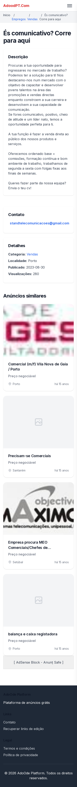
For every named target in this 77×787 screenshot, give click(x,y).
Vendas (32, 19)
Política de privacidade (20, 755)
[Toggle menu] (70, 6)
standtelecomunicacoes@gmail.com (39, 223)
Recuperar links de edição (23, 729)
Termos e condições (19, 748)
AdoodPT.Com (16, 5)
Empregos (19, 19)
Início (6, 15)
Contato (9, 722)
